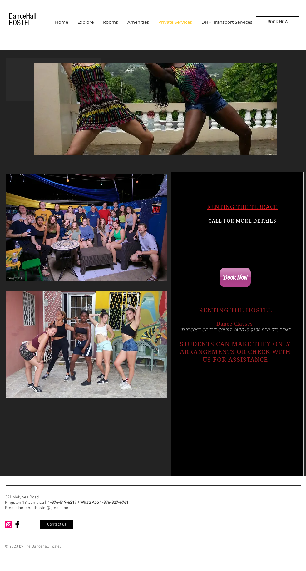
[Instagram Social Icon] (8, 524)
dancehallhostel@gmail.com (43, 508)
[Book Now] (235, 277)
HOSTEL (20, 23)
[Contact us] (56, 524)
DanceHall (23, 16)
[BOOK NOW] (277, 22)
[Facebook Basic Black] (17, 524)
